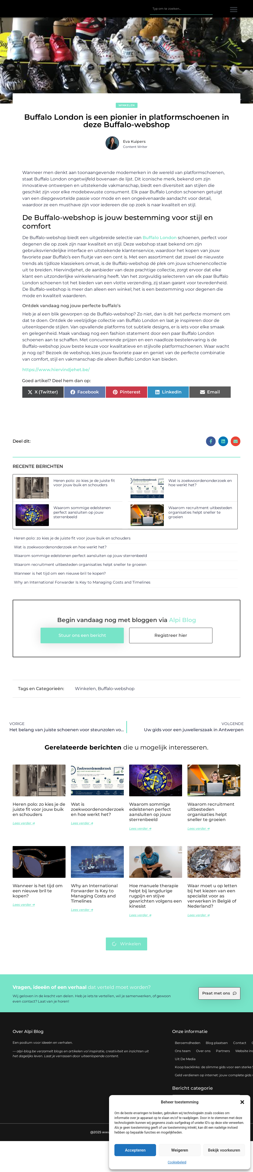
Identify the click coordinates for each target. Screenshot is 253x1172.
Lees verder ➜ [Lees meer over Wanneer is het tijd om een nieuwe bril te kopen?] (24, 907)
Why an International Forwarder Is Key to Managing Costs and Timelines (82, 585)
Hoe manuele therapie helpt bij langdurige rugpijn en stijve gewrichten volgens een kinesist (155, 899)
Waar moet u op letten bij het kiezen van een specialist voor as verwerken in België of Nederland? (212, 899)
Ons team (183, 1054)
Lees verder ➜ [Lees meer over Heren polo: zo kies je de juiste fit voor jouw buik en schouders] (24, 826)
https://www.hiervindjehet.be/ (56, 372)
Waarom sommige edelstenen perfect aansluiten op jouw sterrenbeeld (82, 515)
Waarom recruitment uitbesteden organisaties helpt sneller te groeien (200, 515)
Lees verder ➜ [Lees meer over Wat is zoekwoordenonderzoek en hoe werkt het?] (82, 826)
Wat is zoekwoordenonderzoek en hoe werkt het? (200, 485)
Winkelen (126, 108)
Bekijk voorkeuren (224, 1150)
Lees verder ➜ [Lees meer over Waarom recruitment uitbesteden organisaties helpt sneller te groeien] (198, 831)
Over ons (203, 1054)
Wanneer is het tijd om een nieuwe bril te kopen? (60, 576)
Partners (223, 1054)
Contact (239, 1045)
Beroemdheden (187, 1045)
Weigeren (179, 1150)
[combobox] (181, 10)
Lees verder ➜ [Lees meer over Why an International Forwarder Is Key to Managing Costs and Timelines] (82, 913)
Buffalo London (160, 240)
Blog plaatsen (217, 1045)
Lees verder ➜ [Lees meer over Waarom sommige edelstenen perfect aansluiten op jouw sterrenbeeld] (140, 831)
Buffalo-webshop (116, 691)
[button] (242, 1102)
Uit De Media (185, 1062)
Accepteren (135, 1150)
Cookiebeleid (177, 1162)
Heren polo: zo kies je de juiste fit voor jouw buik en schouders (84, 485)
